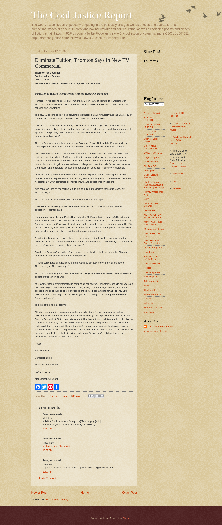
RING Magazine (152, 272)
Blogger (126, 518)
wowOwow (149, 312)
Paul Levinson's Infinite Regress (152, 257)
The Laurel (149, 290)
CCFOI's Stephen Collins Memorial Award (180, 126)
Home (85, 492)
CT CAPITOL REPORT (150, 133)
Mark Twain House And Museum (153, 223)
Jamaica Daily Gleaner (151, 204)
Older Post (129, 492)
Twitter (176, 181)
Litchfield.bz (150, 210)
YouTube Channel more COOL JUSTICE (180, 140)
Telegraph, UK (151, 281)
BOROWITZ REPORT (150, 118)
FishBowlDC (150, 166)
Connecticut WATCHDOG (150, 147)
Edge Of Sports (151, 157)
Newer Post (39, 492)
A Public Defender (153, 113)
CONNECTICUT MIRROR (152, 125)
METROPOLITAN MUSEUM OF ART (153, 216)
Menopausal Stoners (154, 229)
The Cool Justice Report (81, 15)
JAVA (146, 199)
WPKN (147, 298)
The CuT (148, 285)
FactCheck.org (151, 161)
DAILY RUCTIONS (153, 153)
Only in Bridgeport (153, 247)
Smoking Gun (150, 276)
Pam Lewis (149, 252)
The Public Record (153, 294)
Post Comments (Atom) (56, 499)
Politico (147, 267)
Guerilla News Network (151, 176)
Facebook (178, 173)
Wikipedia (149, 303)
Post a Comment (47, 478)
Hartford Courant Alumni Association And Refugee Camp (154, 185)
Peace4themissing (153, 263)
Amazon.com (176, 163)
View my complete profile (156, 331)
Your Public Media (153, 307)
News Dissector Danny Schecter (152, 241)
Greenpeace (150, 170)
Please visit (64, 446)
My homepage (50, 446)
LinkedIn (177, 188)
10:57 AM (47, 428)
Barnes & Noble (178, 166)
